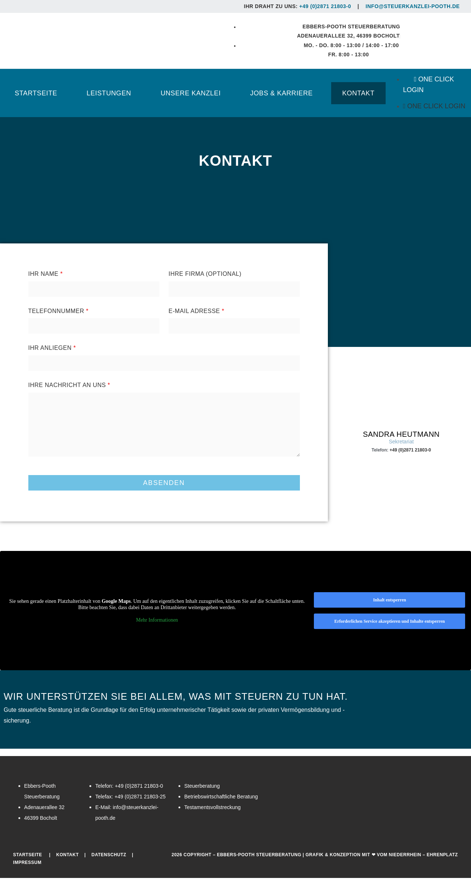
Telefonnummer (58, 315)
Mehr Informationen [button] (157, 623)
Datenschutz (109, 858)
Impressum (27, 866)
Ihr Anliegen (52, 352)
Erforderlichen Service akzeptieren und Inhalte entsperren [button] (389, 625)
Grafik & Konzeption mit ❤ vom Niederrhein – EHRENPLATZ (381, 858)
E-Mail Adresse (196, 315)
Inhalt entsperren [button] (389, 604)
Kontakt (67, 858)
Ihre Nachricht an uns (69, 389)
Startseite (27, 858)
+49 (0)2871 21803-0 (325, 6)
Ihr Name (45, 278)
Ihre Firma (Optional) (205, 278)
